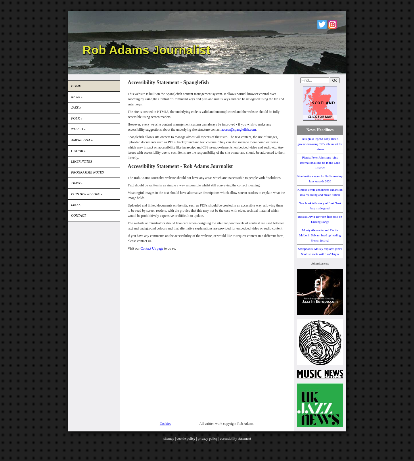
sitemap (168, 438)
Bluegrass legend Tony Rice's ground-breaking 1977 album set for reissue (320, 144)
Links (75, 205)
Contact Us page (152, 248)
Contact (78, 215)
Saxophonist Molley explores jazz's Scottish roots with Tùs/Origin (320, 251)
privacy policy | (209, 438)
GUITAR (78, 151)
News (77, 97)
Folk (77, 118)
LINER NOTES (81, 161)
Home (76, 86)
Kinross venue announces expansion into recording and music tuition (320, 192)
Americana (82, 140)
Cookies (165, 424)
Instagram (332, 24)
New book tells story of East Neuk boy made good (320, 205)
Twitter (322, 24)
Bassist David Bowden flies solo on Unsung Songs (320, 219)
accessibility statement (235, 438)
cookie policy (185, 438)
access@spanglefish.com (238, 130)
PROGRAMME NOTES (87, 172)
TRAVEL (77, 183)
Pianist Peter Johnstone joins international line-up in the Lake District (320, 162)
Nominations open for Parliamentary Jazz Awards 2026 (320, 178)
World (78, 129)
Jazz (76, 107)
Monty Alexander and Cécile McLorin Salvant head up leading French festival (320, 235)
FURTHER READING (86, 194)
